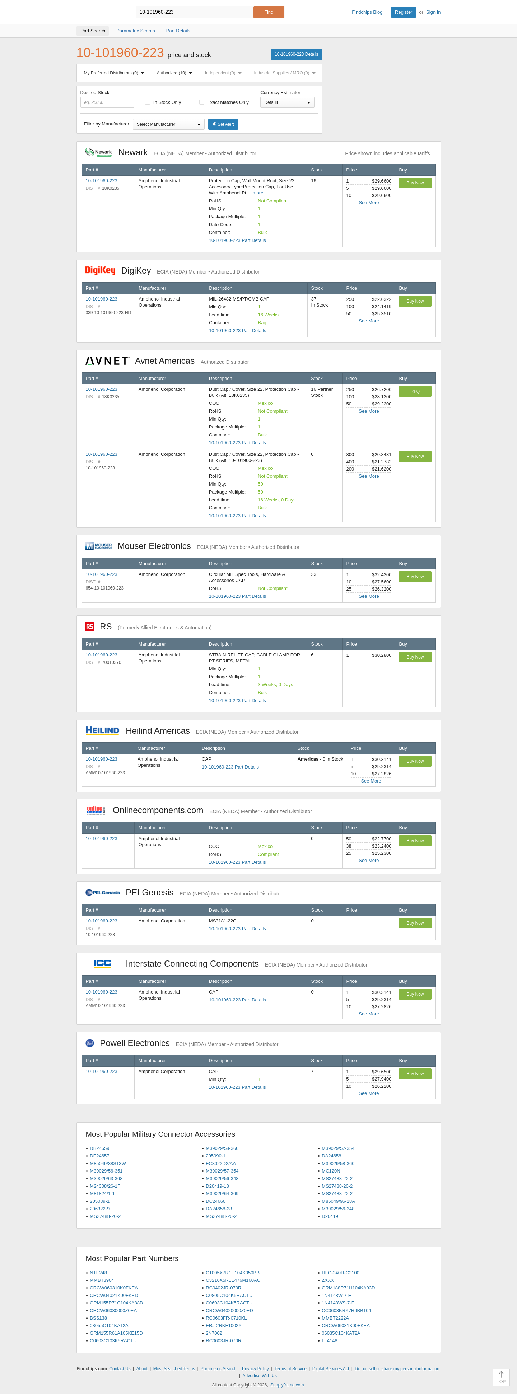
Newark (170, 152)
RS (148, 626)
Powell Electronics (182, 1043)
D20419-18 (217, 1186)
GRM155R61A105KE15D (116, 1333)
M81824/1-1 (102, 1193)
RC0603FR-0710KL (226, 1318)
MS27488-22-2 (337, 1178)
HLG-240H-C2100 (340, 1272)
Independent (224, 73)
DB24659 (99, 1148)
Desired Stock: (107, 99)
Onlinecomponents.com (198, 810)
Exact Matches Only (224, 102)
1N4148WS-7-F (338, 1303)
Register (403, 12)
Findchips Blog (367, 12)
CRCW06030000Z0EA (113, 1310)
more (258, 193)
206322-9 (100, 1208)
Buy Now (415, 182)
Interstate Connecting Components (226, 963)
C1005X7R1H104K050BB (233, 1272)
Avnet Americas (167, 361)
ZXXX (328, 1280)
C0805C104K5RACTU (229, 1295)
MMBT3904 (102, 1280)
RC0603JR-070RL (225, 1340)
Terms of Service (291, 1368)
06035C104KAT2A (341, 1333)
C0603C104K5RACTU (229, 1303)
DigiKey (172, 270)
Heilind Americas (192, 730)
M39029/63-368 (106, 1178)
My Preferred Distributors (115, 73)
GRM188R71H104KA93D (348, 1287)
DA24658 (331, 1156)
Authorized (176, 73)
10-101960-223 (101, 180)
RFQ (415, 391)
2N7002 (214, 1333)
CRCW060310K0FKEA (114, 1287)
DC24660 (215, 1201)
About (141, 1368)
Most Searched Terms (174, 1368)
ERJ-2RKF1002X (224, 1325)
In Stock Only (163, 102)
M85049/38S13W (108, 1163)
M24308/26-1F (105, 1186)
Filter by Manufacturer (106, 124)
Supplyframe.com (287, 1385)
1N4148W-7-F (336, 1295)
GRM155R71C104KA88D (116, 1303)
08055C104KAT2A (109, 1325)
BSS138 (98, 1318)
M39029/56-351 (106, 1171)
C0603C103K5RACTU (113, 1340)
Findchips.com (99, 12)
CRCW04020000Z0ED (229, 1310)
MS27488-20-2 (337, 1186)
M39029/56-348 (222, 1178)
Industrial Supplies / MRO (286, 73)
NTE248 (98, 1272)
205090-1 (215, 1156)
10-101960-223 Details (296, 54)
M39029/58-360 (222, 1148)
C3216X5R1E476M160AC (233, 1280)
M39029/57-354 (338, 1148)
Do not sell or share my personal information (397, 1368)
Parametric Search (218, 1368)
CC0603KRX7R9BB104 (346, 1310)
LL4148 (329, 1340)
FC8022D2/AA (221, 1163)
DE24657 (99, 1156)
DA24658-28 (219, 1208)
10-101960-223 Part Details (237, 240)
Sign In (433, 12)
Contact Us (119, 1368)
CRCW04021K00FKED (114, 1295)
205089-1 (100, 1201)
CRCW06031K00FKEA (346, 1325)
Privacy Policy (255, 1368)
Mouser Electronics (192, 546)
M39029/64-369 (222, 1193)
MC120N (331, 1171)
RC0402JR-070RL (225, 1287)
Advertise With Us (260, 1375)
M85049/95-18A (338, 1201)
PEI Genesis (184, 892)
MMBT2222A (335, 1318)
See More (369, 202)
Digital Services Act (330, 1368)
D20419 (330, 1216)
